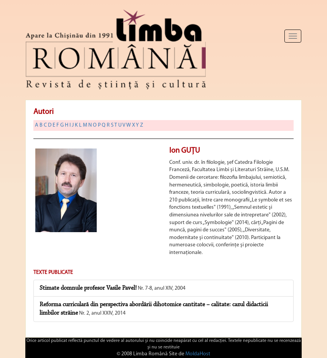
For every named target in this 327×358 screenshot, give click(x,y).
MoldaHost (197, 354)
